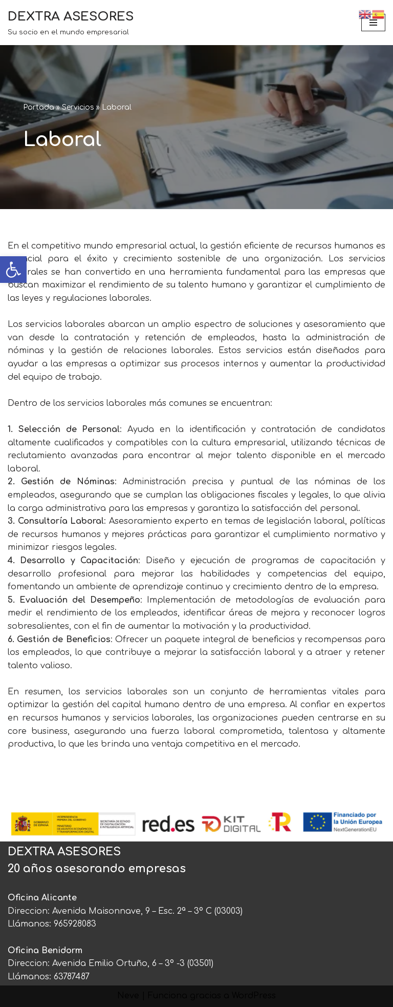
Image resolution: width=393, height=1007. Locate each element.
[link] (13, 269)
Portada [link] (38, 107)
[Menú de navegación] (373, 22)
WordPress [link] (254, 995)
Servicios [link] (78, 107)
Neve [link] (128, 995)
